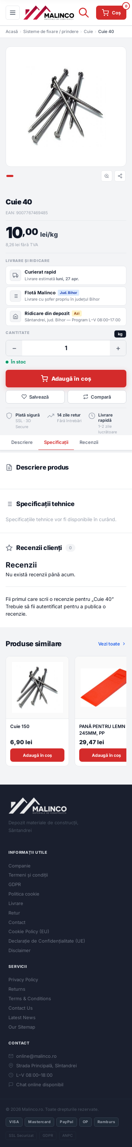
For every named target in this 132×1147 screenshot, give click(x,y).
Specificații (56, 442)
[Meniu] (13, 13)
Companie (19, 866)
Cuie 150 (20, 726)
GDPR (14, 884)
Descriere (22, 442)
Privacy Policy (23, 979)
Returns (16, 989)
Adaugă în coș (66, 378)
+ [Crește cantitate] (118, 348)
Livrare (15, 903)
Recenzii (89, 442)
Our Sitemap (21, 1027)
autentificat (49, 606)
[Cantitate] (66, 348)
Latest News (22, 1017)
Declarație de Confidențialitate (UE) (46, 941)
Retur (14, 913)
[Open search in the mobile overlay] (82, 13)
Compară (97, 397)
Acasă (12, 31)
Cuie (88, 31)
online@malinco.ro (32, 1056)
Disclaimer (19, 950)
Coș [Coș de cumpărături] (114, 11)
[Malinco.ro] (49, 12)
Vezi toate (112, 644)
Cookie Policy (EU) (28, 931)
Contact (16, 922)
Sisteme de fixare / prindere (50, 31)
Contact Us (20, 1008)
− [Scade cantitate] (14, 348)
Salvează (35, 397)
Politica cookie (23, 894)
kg (120, 334)
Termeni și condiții (28, 875)
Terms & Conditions (29, 998)
